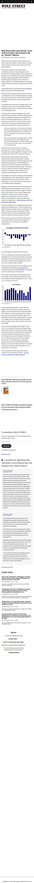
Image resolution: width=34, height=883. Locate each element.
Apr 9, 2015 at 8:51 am (7, 515)
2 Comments (21, 57)
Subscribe (6, 446)
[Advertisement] (17, 30)
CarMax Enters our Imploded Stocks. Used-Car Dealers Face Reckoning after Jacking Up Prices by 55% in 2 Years (17, 603)
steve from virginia (7, 514)
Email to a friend (5, 454)
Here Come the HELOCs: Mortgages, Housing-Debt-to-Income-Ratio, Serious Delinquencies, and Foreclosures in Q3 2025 (16, 578)
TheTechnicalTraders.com (9, 409)
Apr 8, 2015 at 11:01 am (7, 471)
